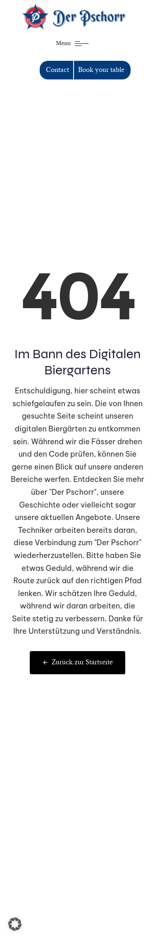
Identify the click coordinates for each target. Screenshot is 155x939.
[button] (15, 924)
